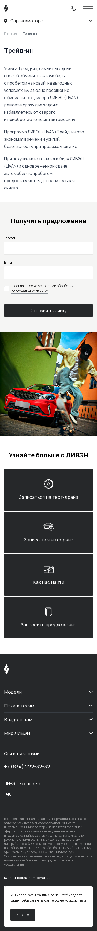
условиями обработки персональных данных (42, 288)
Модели (13, 692)
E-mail (8, 262)
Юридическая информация (27, 877)
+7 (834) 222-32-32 (27, 766)
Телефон (10, 238)
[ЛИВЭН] (16, 8)
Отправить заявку (48, 310)
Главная (10, 34)
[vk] (8, 794)
